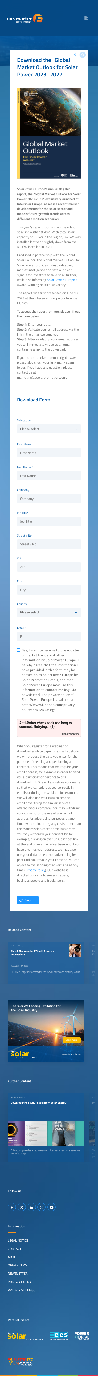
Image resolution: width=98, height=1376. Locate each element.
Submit (26, 900)
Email (21, 628)
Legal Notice (18, 1240)
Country (22, 604)
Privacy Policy (35, 870)
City (19, 581)
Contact (14, 1248)
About (13, 1257)
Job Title (22, 513)
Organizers (17, 1265)
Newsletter (18, 1273)
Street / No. (24, 535)
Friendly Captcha (70, 734)
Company (23, 490)
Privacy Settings (21, 1290)
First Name (24, 444)
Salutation (24, 420)
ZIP (19, 558)
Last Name (24, 467)
